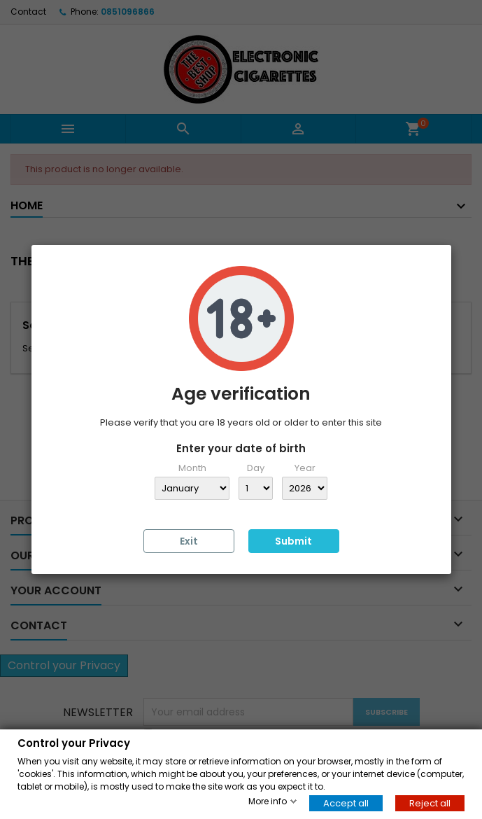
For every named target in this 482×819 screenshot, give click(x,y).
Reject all (430, 802)
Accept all (346, 802)
